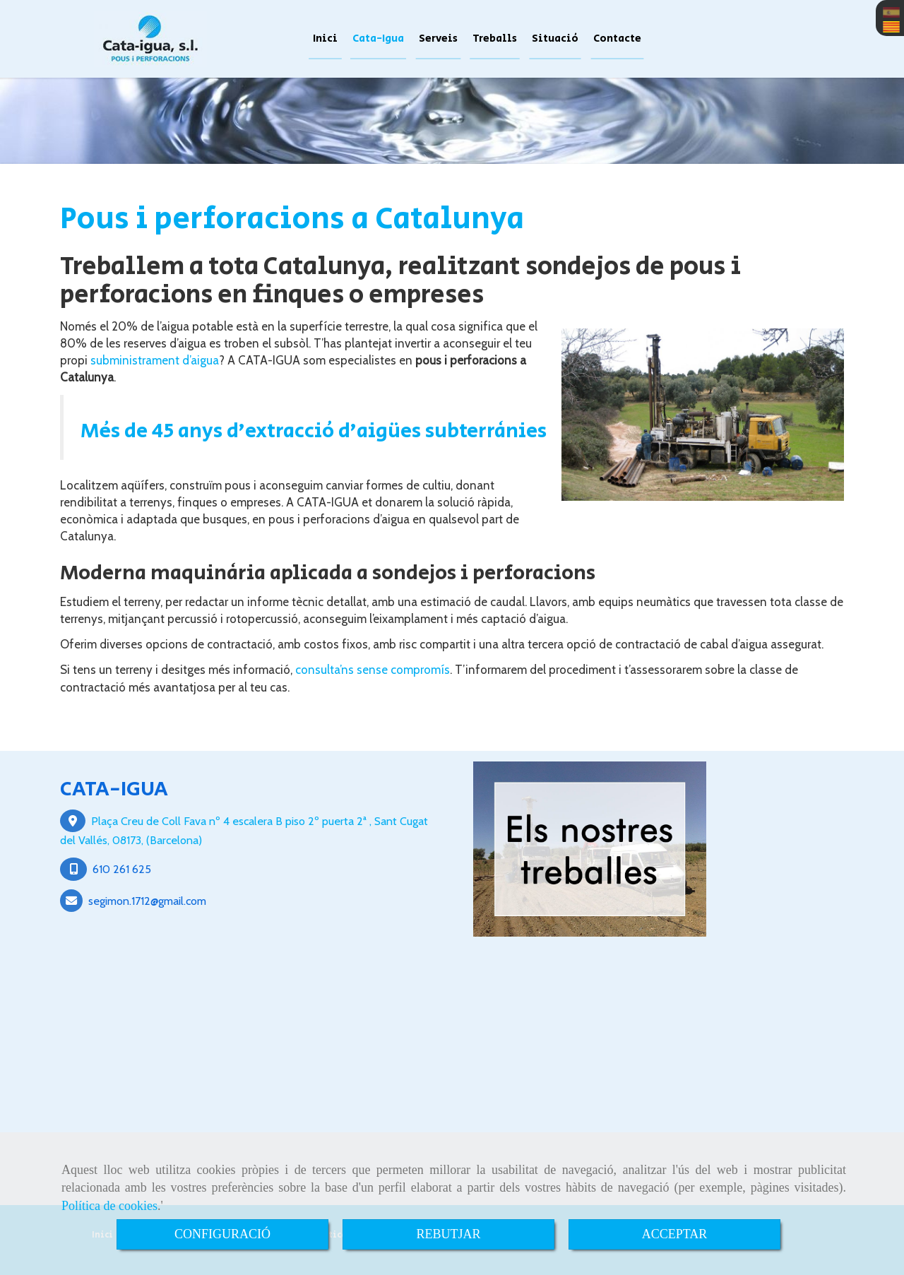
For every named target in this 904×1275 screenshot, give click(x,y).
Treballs (494, 38)
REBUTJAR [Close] (448, 1234)
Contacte (617, 38)
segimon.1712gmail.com (147, 901)
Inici (325, 38)
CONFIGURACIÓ (222, 1234)
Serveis (438, 38)
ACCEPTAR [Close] (675, 1234)
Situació (555, 38)
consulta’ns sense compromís (372, 670)
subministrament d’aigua (154, 360)
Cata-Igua (378, 38)
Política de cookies (109, 1206)
